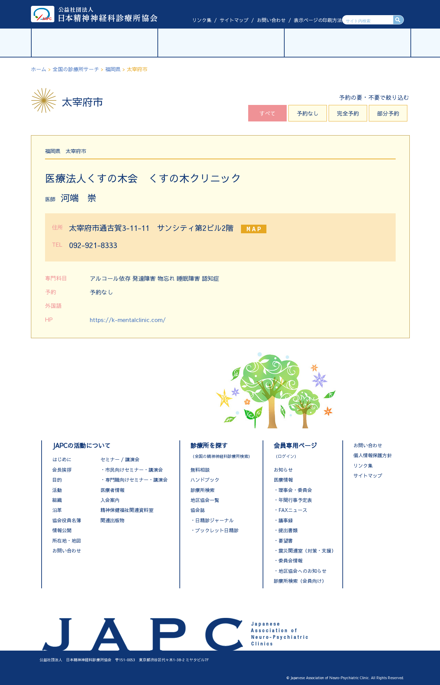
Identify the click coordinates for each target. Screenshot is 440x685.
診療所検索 (202, 489)
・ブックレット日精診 (214, 530)
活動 (57, 489)
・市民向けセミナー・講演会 (131, 469)
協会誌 (197, 509)
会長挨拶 (62, 469)
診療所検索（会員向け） (300, 580)
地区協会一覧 (204, 499)
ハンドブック (204, 479)
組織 (57, 499)
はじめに (62, 459)
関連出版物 (112, 520)
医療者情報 (112, 489)
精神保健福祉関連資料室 (126, 509)
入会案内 (110, 499)
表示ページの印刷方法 (318, 20)
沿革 (57, 509)
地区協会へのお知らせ (302, 570)
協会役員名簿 (66, 520)
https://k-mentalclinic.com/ (128, 319)
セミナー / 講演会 (120, 459)
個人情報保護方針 (372, 455)
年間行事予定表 (295, 499)
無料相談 (200, 469)
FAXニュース (292, 509)
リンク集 (201, 20)
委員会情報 (290, 560)
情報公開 (62, 530)
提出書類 (288, 530)
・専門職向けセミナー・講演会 (134, 479)
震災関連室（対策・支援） (307, 550)
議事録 (285, 520)
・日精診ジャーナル (212, 520)
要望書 (285, 540)
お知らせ (283, 469)
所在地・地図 (66, 540)
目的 (57, 479)
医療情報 (283, 479)
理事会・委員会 (295, 489)
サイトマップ (234, 20)
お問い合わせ (271, 20)
